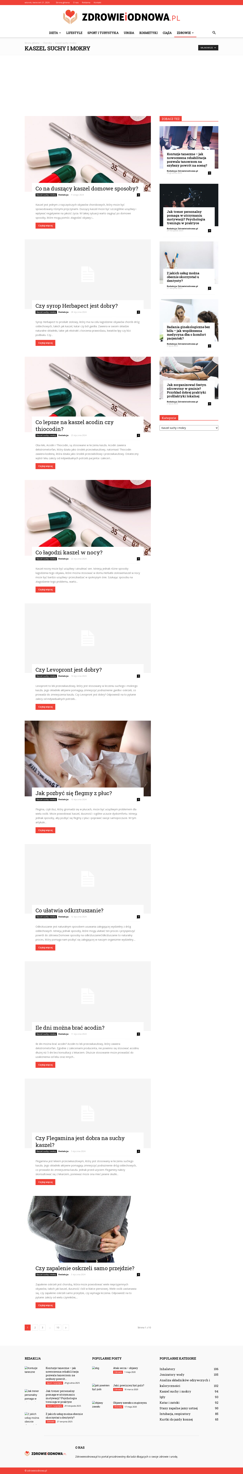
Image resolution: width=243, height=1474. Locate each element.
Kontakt (97, 2)
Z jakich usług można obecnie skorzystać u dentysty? (183, 277)
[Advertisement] (121, 83)
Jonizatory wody (172, 1374)
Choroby (118, 1407)
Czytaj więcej (45, 225)
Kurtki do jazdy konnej (176, 1419)
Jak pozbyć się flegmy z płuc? (74, 793)
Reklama (86, 2)
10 (58, 1327)
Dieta (55, 33)
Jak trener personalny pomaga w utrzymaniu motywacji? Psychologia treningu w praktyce (186, 217)
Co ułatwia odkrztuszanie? (69, 910)
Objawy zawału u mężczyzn (130, 1402)
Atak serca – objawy (125, 1368)
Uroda (129, 33)
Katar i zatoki (170, 1402)
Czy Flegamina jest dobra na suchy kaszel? (80, 1141)
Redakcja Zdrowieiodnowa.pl (182, 171)
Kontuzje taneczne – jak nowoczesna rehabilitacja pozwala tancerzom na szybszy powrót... (62, 1373)
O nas (76, 2)
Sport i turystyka (103, 33)
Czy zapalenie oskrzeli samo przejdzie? (85, 1268)
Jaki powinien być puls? (128, 1385)
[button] (214, 33)
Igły (162, 1397)
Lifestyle (74, 33)
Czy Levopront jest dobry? (69, 669)
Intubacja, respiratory (175, 1414)
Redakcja (63, 194)
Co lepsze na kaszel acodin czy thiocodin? (75, 425)
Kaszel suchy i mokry (46, 195)
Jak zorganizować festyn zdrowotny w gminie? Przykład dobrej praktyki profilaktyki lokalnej (186, 390)
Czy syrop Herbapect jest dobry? (77, 305)
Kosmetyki (148, 33)
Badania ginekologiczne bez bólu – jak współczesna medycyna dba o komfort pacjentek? (188, 332)
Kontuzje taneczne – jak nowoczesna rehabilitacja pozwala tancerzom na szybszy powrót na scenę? (187, 160)
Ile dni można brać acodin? (70, 1027)
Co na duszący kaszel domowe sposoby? (87, 188)
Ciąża (167, 33)
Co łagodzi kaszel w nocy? (69, 552)
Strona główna (63, 2)
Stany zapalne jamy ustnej (179, 1408)
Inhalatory (167, 1369)
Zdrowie (185, 33)
